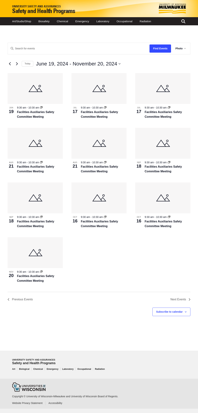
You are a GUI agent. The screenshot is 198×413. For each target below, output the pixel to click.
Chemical (62, 21)
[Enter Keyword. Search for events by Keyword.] (78, 48)
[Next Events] (17, 64)
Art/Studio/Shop (21, 21)
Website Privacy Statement (27, 403)
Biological (24, 369)
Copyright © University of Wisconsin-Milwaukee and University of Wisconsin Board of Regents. (65, 396)
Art (13, 369)
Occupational (124, 21)
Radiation (145, 21)
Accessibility (55, 403)
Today (27, 63)
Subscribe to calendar (169, 311)
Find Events (160, 48)
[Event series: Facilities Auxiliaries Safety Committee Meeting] (41, 107)
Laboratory (102, 21)
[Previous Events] (10, 64)
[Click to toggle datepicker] (78, 63)
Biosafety (44, 21)
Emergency (82, 21)
